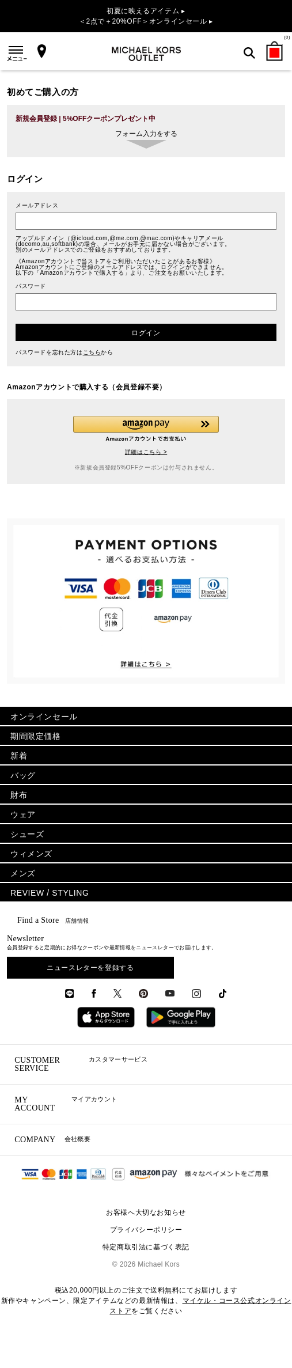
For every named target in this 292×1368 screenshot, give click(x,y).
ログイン (145, 333)
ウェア (23, 814)
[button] (146, 429)
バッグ (23, 775)
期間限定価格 (35, 736)
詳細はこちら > (146, 452)
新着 (18, 755)
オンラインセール (44, 716)
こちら (92, 352)
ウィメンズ (31, 853)
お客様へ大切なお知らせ (146, 1212)
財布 (18, 794)
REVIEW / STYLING (49, 892)
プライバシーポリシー (146, 1230)
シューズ (27, 834)
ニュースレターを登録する (90, 968)
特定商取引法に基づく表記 (146, 1247)
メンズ (23, 873)
